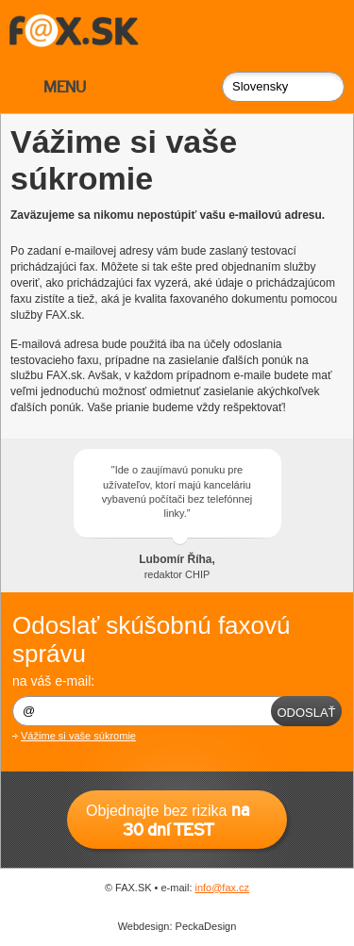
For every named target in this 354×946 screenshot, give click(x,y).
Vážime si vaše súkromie (78, 735)
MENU (64, 87)
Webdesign (144, 926)
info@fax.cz (222, 887)
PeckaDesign (206, 926)
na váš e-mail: (53, 681)
